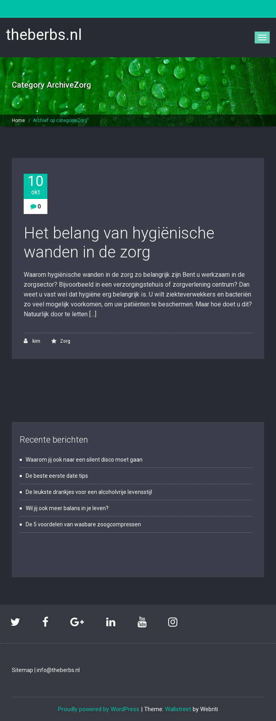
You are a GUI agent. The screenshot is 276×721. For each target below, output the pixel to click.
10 (35, 185)
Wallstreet (178, 709)
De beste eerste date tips (57, 476)
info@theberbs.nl (58, 670)
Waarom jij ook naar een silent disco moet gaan (84, 459)
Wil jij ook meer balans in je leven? (67, 508)
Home (18, 120)
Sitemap (22, 670)
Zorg (65, 341)
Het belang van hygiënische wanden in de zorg (119, 242)
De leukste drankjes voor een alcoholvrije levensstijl (89, 492)
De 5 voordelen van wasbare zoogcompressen (83, 524)
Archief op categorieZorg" (61, 120)
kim (32, 341)
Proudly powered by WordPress (98, 709)
